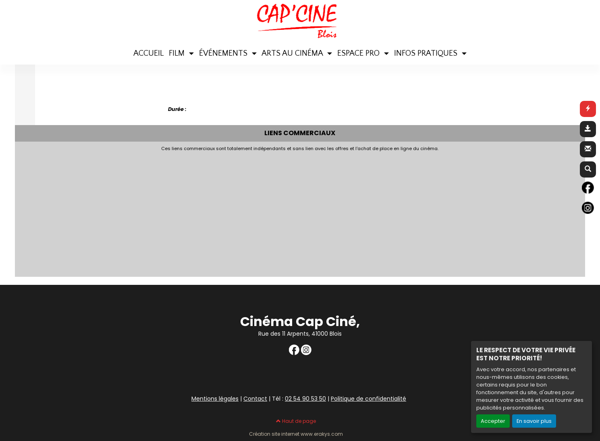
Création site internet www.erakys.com (296, 434)
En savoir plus (534, 421)
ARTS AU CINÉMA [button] (293, 53)
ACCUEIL (148, 53)
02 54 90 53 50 (305, 399)
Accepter (493, 421)
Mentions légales (215, 399)
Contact (255, 399)
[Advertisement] (214, 211)
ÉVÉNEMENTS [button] (224, 53)
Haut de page (296, 421)
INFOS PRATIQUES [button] (426, 53)
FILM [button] (178, 53)
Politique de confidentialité (368, 399)
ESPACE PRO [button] (359, 53)
